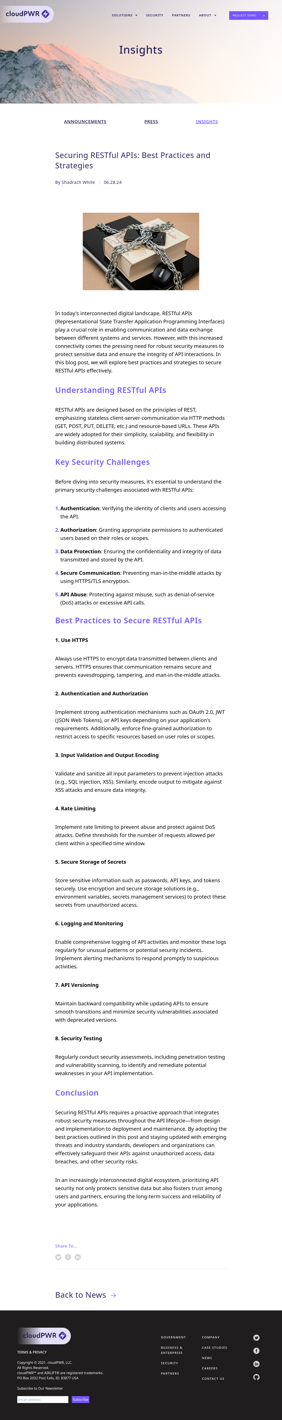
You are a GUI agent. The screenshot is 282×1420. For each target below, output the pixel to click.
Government (173, 1337)
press (151, 121)
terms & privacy (32, 1352)
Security (154, 15)
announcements (85, 121)
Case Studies (214, 1347)
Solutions (125, 15)
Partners (181, 15)
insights (207, 121)
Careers (210, 1368)
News (207, 1358)
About (207, 15)
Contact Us (213, 1378)
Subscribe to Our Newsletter (40, 1388)
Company (211, 1337)
